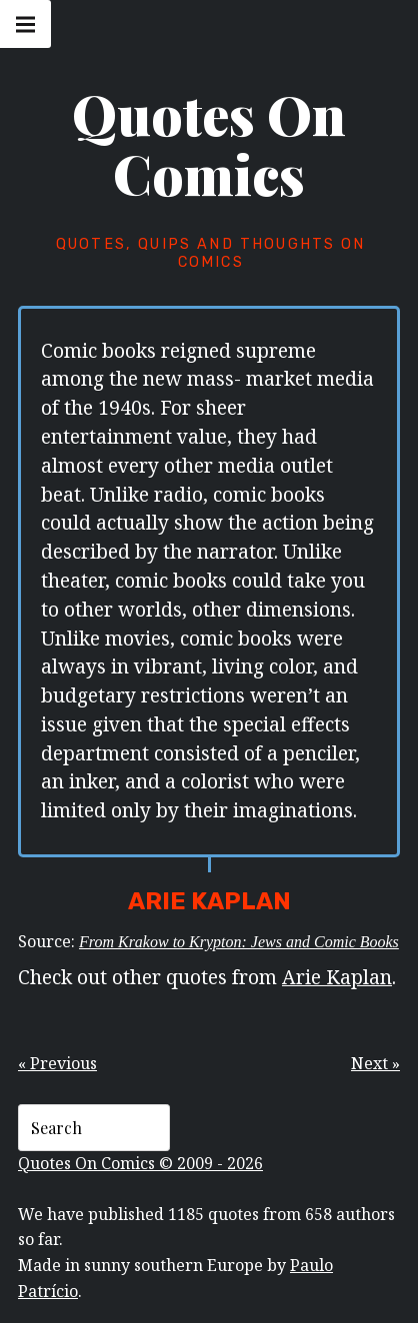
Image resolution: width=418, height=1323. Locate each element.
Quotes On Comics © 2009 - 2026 (140, 1163)
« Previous (57, 1063)
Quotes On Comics (209, 144)
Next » (375, 1063)
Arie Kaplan (337, 976)
